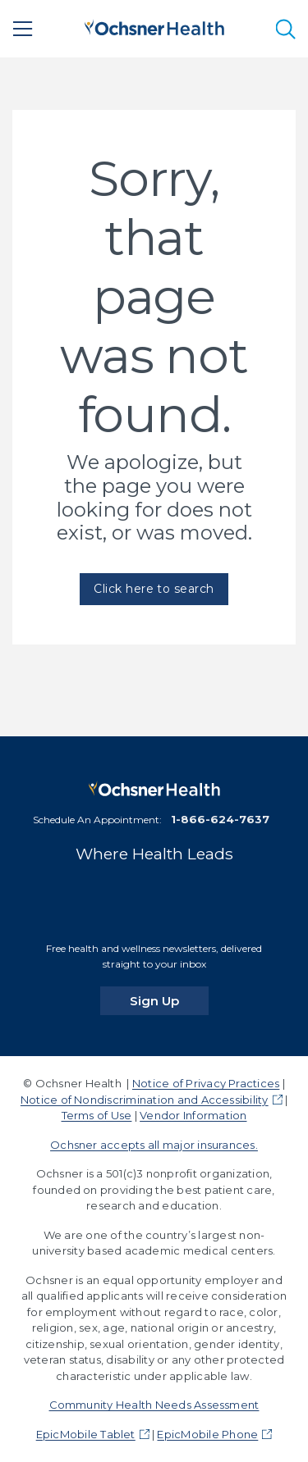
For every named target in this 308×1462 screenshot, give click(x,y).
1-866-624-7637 (220, 819)
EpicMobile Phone (207, 1434)
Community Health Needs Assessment (154, 1404)
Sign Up (169, 1000)
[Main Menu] (23, 28)
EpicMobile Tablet (86, 1434)
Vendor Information (193, 1115)
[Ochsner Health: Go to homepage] (154, 26)
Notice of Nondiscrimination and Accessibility (145, 1099)
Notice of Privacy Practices (205, 1083)
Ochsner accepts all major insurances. (154, 1144)
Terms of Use (97, 1115)
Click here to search (154, 588)
